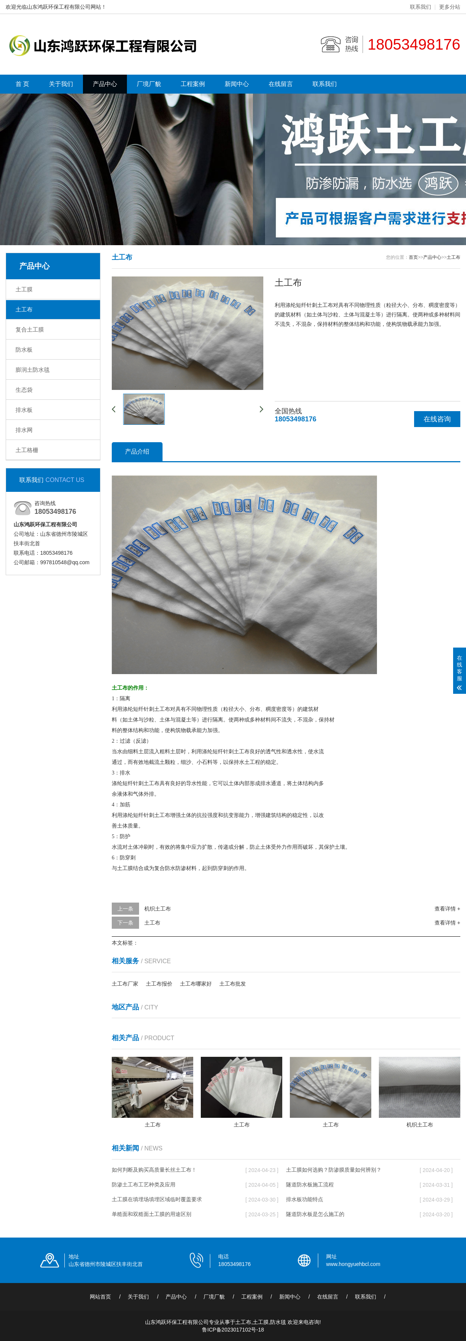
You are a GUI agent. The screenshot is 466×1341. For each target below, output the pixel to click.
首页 (413, 257)
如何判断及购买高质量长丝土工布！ (154, 1170)
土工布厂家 (125, 984)
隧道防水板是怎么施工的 (315, 1214)
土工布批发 (232, 984)
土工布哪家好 (196, 984)
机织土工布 (157, 909)
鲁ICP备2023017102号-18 (233, 1330)
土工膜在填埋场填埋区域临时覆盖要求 (157, 1199)
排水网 (24, 430)
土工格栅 (27, 450)
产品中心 (105, 84)
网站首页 (100, 1297)
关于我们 (61, 84)
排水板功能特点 (304, 1199)
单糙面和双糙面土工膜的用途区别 (151, 1214)
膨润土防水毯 (33, 369)
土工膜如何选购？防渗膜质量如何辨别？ (334, 1170)
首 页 (22, 84)
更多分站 (449, 7)
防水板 (24, 349)
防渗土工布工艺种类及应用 (143, 1184)
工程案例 (193, 84)
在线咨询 (437, 419)
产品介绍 (137, 451)
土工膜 (24, 289)
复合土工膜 (30, 329)
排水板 (24, 410)
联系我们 (420, 7)
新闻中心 (237, 84)
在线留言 (281, 84)
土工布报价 (159, 984)
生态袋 (24, 389)
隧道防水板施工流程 (310, 1184)
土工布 (24, 309)
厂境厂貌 (149, 84)
